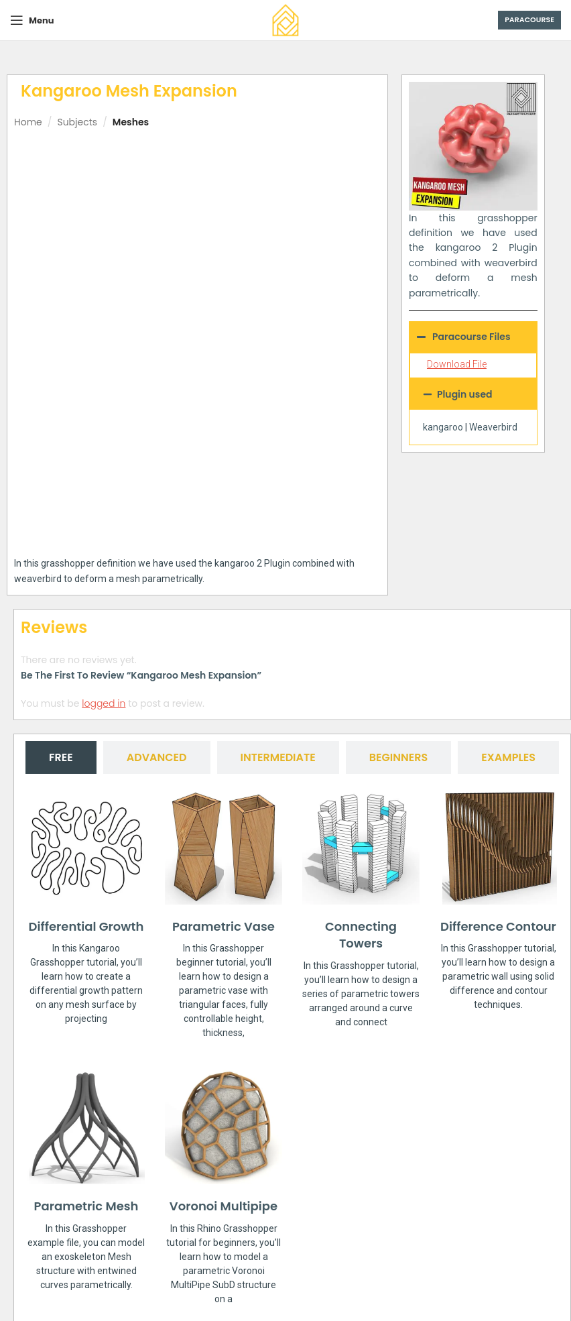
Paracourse (529, 19)
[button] (473, 394)
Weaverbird (493, 427)
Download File (457, 364)
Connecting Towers (361, 792)
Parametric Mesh (86, 1063)
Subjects (77, 122)
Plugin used (465, 394)
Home (28, 122)
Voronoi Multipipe (223, 1063)
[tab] (61, 614)
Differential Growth (86, 783)
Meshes (131, 122)
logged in (103, 560)
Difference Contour (498, 783)
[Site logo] (285, 19)
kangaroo (443, 427)
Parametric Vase (223, 783)
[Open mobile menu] (31, 20)
